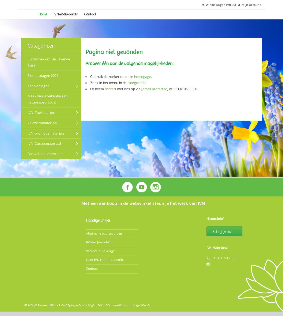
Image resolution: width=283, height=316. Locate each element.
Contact (108, 17)
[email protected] (154, 94)
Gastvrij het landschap (45, 159)
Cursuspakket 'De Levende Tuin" (48, 67)
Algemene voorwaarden (104, 238)
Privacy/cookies (138, 309)
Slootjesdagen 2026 (43, 81)
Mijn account (249, 5)
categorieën (136, 88)
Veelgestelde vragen (101, 255)
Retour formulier (98, 246)
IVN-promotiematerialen (47, 138)
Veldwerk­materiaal (42, 128)
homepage (142, 82)
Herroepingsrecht (72, 309)
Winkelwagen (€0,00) (219, 5)
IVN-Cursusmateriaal (44, 149)
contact (110, 94)
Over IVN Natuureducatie (105, 264)
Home (45, 17)
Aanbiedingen (38, 91)
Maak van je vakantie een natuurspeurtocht (47, 104)
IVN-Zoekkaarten (75, 17)
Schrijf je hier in (224, 236)
